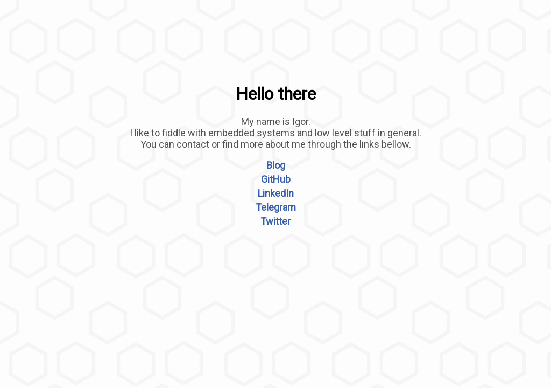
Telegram (276, 207)
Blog (275, 165)
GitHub (276, 179)
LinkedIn (276, 193)
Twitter (275, 221)
